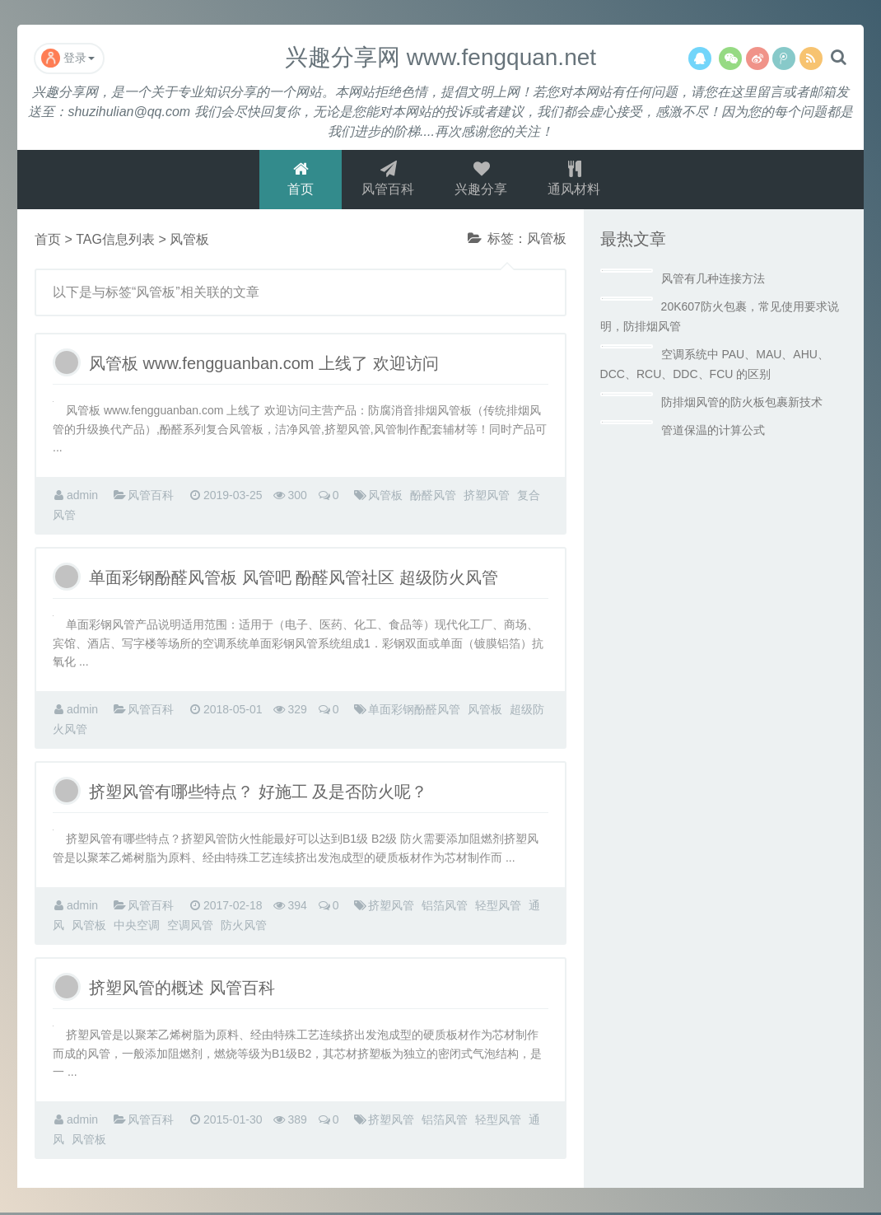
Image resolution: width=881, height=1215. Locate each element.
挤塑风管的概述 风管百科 (182, 990)
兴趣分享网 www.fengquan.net (440, 57)
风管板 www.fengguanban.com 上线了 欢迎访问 (264, 366)
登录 (68, 58)
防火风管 (244, 927)
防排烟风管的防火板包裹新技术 (742, 404)
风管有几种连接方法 (713, 280)
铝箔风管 (445, 907)
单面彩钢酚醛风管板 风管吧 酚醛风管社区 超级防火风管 (293, 580)
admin (82, 497)
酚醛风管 (433, 497)
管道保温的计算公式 (713, 432)
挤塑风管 (487, 497)
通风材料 (575, 180)
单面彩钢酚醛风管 (414, 711)
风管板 (385, 497)
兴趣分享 (481, 180)
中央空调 (137, 927)
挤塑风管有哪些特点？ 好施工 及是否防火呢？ (258, 794)
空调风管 (190, 927)
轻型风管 (498, 907)
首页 (300, 180)
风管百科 (387, 180)
